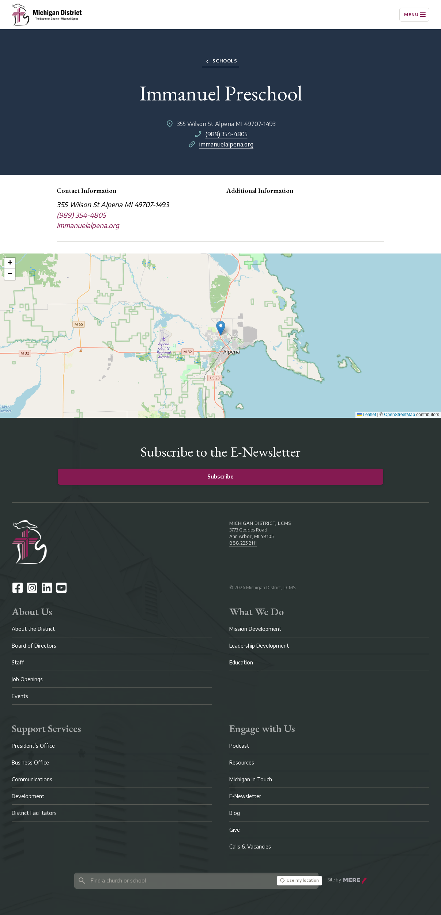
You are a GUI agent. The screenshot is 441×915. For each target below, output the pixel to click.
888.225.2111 (243, 543)
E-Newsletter (245, 796)
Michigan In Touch (250, 779)
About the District (33, 629)
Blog (234, 813)
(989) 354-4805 (227, 134)
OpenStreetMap (399, 414)
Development (28, 796)
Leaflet (366, 414)
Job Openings (27, 679)
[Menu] (414, 15)
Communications (32, 779)
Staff (18, 662)
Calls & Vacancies (250, 846)
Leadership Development (259, 646)
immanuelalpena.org (226, 144)
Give (234, 830)
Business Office (30, 762)
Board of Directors (34, 646)
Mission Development (255, 629)
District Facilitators (34, 813)
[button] (220, 328)
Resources (241, 762)
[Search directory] (174, 880)
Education (241, 662)
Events (20, 696)
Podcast (239, 746)
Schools (220, 61)
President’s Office (33, 746)
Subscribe (220, 476)
